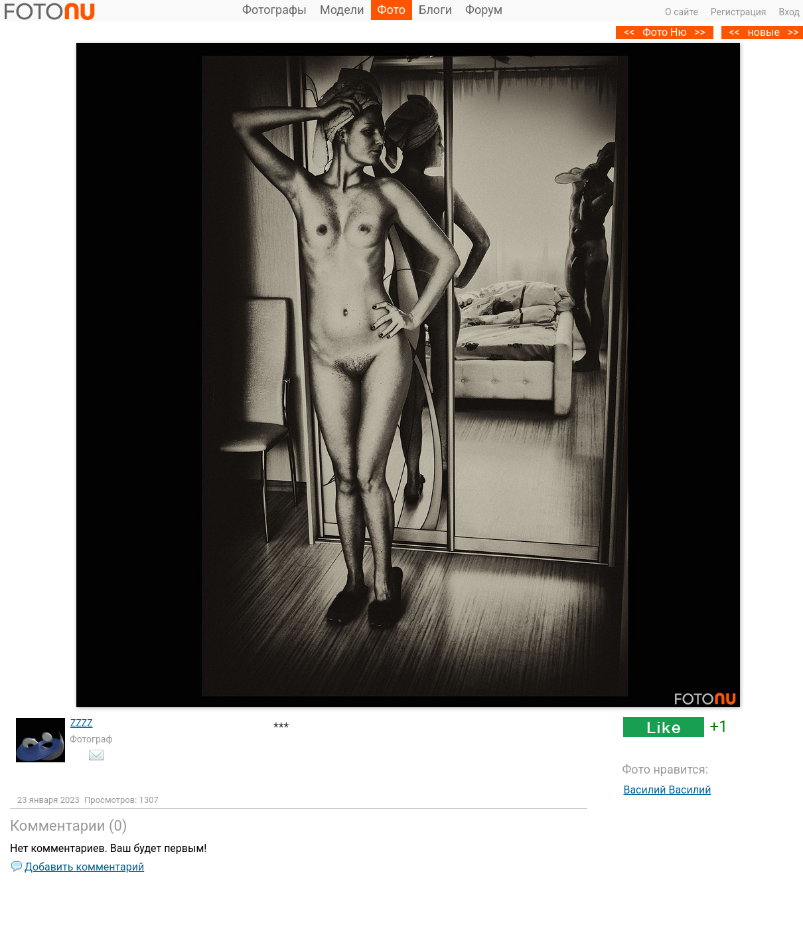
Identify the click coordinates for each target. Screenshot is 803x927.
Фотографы (274, 10)
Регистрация (739, 12)
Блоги (435, 10)
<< (734, 32)
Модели (342, 10)
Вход (789, 12)
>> (699, 32)
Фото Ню (664, 32)
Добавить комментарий (84, 867)
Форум (483, 10)
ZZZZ (81, 723)
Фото (392, 10)
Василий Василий (667, 790)
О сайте (681, 12)
